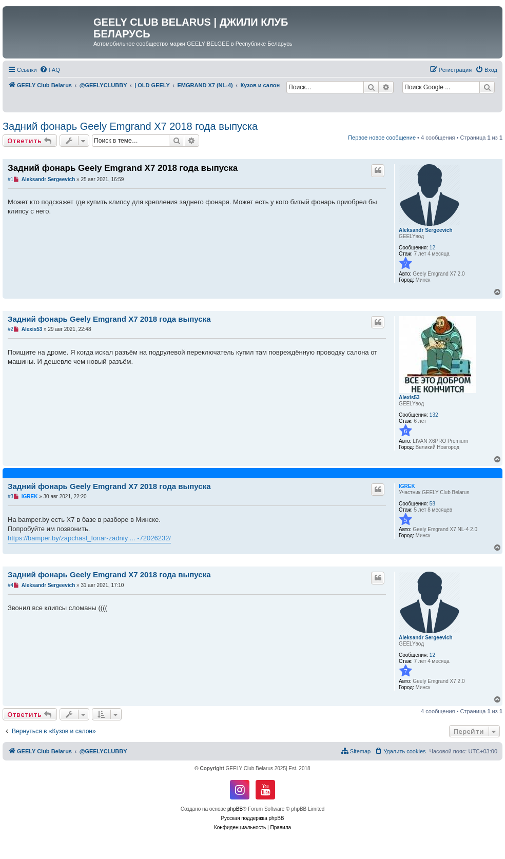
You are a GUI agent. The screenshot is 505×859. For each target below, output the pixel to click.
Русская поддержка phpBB (252, 818)
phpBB (235, 809)
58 (432, 503)
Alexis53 (409, 397)
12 (432, 247)
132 (434, 415)
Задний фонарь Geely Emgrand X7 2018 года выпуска (130, 126)
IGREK (407, 486)
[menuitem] (50, 70)
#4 (10, 585)
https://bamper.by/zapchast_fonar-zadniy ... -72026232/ (89, 538)
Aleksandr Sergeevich (426, 230)
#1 (10, 179)
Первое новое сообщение (382, 137)
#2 (10, 329)
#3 (10, 496)
